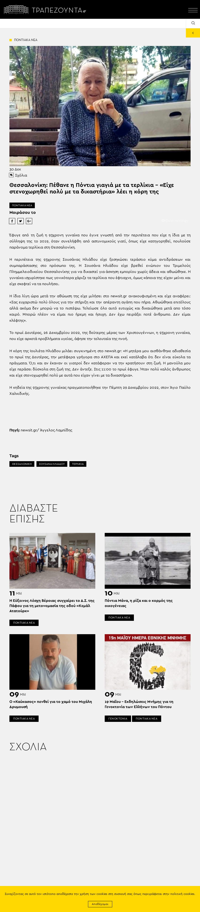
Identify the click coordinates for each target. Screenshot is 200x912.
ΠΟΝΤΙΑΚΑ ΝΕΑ (22, 205)
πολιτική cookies (182, 894)
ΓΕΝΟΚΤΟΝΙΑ (117, 718)
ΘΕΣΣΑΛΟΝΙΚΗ (22, 464)
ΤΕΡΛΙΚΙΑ (78, 464)
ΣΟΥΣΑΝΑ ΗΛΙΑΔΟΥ (52, 464)
